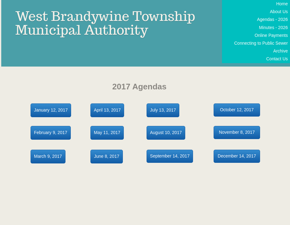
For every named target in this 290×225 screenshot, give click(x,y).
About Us (279, 11)
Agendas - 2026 (272, 19)
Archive (280, 50)
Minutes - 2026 (273, 27)
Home (282, 3)
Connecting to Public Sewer (261, 43)
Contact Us (277, 58)
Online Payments (271, 35)
